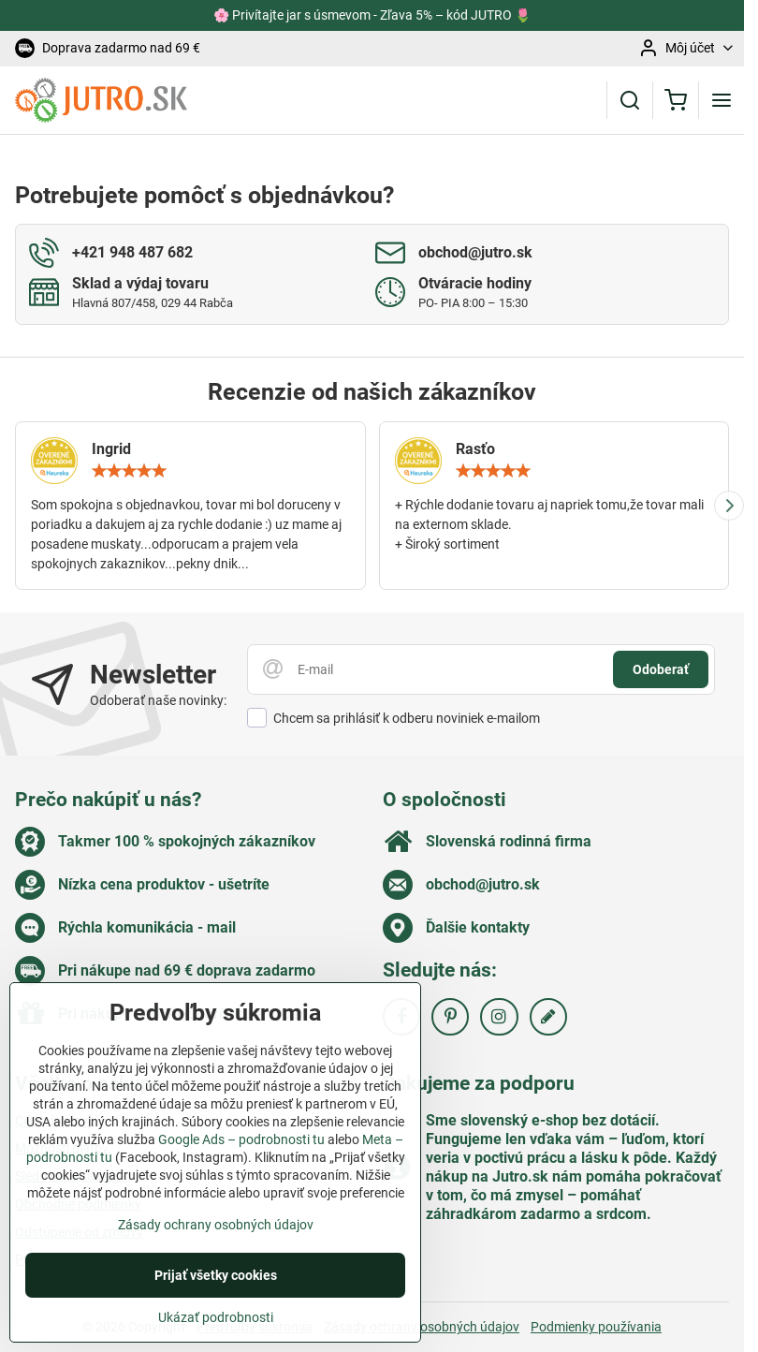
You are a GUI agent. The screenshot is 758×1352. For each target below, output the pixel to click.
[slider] (129, 470)
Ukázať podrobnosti (215, 1329)
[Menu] (721, 100)
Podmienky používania (596, 1326)
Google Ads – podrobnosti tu (241, 1152)
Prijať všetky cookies (215, 1287)
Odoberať (661, 669)
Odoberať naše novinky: (158, 700)
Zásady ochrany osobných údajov (421, 1326)
